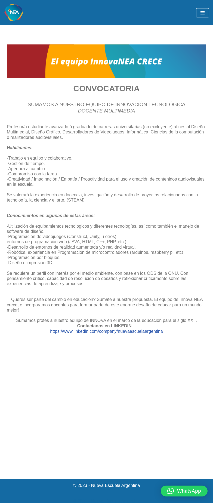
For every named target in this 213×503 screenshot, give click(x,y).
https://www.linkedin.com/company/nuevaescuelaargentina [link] (106, 331)
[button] (184, 491)
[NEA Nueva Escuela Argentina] (13, 13)
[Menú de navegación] (202, 12)
